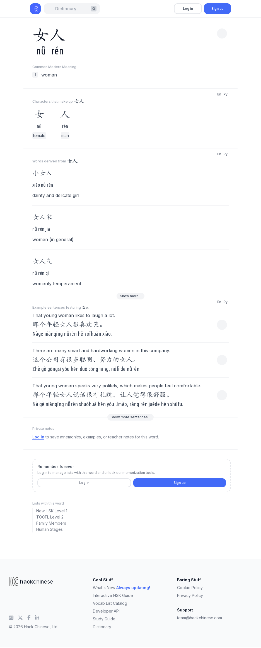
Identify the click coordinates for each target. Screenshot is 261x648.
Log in (188, 8)
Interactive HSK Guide (113, 595)
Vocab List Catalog (110, 603)
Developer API (106, 611)
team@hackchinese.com (199, 617)
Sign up (217, 8)
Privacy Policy (190, 595)
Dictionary (102, 626)
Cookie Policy (190, 587)
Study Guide (104, 618)
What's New (121, 587)
